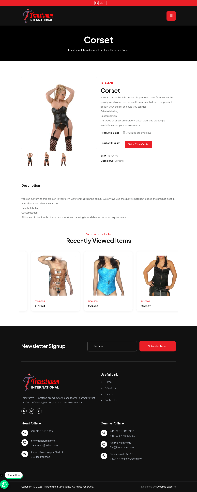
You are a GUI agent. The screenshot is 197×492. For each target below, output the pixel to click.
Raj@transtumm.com (122, 447)
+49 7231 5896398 (122, 431)
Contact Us (111, 400)
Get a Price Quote (138, 144)
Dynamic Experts (166, 487)
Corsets (119, 161)
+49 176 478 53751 (122, 436)
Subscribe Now (157, 346)
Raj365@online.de (120, 443)
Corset (29, 306)
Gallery (109, 394)
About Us (110, 388)
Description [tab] (30, 185)
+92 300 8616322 (42, 431)
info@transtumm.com (43, 441)
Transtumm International (57, 487)
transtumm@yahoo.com (44, 445)
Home (108, 382)
